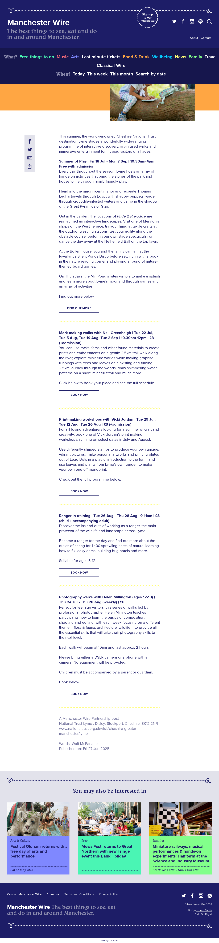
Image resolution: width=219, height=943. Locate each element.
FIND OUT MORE (79, 308)
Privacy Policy (108, 894)
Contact (206, 38)
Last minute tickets (101, 57)
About (194, 38)
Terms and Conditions (79, 894)
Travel (211, 57)
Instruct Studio (204, 910)
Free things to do (36, 57)
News (180, 57)
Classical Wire (111, 65)
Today (79, 74)
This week (97, 74)
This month (121, 74)
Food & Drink (136, 57)
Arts (75, 57)
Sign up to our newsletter (148, 17)
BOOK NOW (79, 395)
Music (63, 57)
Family (195, 57)
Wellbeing (162, 57)
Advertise (53, 894)
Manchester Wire (38, 23)
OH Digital (206, 914)
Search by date (150, 74)
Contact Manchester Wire (24, 894)
